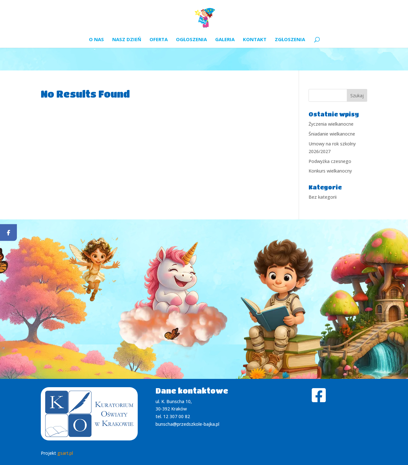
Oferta (158, 39)
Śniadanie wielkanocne (332, 134)
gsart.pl (65, 453)
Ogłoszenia (191, 39)
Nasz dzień (126, 39)
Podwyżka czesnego (330, 161)
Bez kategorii (323, 197)
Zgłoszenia (290, 39)
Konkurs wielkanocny (330, 171)
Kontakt (254, 39)
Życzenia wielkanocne (331, 124)
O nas (96, 39)
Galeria (225, 39)
